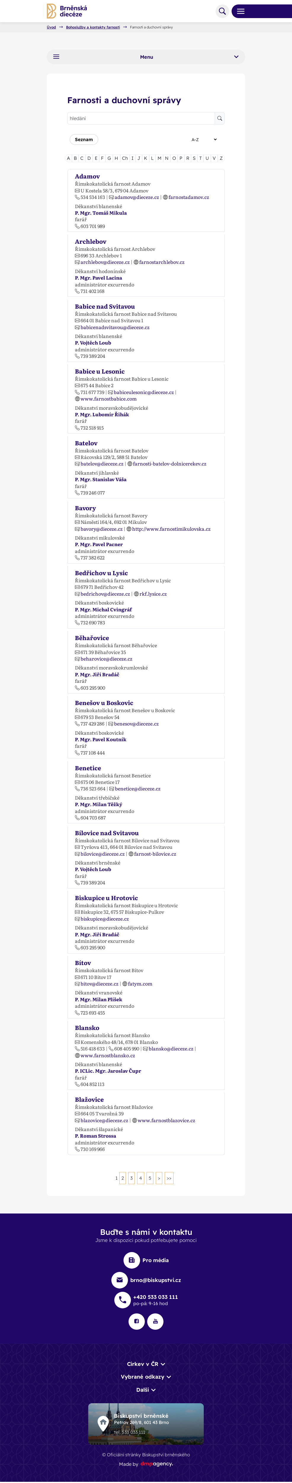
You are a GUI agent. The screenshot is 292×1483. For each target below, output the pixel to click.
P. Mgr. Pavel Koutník (100, 739)
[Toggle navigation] (238, 11)
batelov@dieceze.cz (102, 463)
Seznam (84, 139)
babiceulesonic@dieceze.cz (144, 392)
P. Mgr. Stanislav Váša (100, 479)
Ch (125, 158)
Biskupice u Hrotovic (106, 897)
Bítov (83, 962)
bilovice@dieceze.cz (103, 853)
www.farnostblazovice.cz (166, 1120)
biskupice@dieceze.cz (105, 918)
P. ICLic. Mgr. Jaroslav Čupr (108, 1070)
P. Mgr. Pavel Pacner (99, 544)
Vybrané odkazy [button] (142, 1377)
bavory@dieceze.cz (102, 528)
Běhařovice (92, 637)
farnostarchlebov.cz (161, 262)
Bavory (85, 507)
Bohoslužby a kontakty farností (93, 27)
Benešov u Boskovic (104, 702)
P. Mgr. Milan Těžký (98, 804)
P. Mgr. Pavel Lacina (98, 277)
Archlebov (90, 241)
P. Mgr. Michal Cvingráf (103, 609)
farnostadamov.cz (189, 196)
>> (169, 1178)
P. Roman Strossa (95, 1135)
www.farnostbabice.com (109, 398)
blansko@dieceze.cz (171, 1048)
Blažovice (89, 1099)
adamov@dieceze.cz (137, 196)
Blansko (87, 1027)
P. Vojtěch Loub (93, 342)
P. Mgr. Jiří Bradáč (97, 674)
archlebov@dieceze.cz (105, 262)
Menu (146, 57)
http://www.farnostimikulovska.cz (171, 528)
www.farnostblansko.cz (108, 1055)
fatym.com (140, 983)
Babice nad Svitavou (105, 306)
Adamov (87, 175)
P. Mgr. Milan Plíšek (98, 999)
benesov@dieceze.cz (136, 723)
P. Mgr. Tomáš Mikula (101, 212)
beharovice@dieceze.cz (106, 658)
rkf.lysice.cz (153, 593)
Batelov (86, 442)
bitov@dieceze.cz (99, 983)
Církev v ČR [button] (142, 1364)
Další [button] (142, 1390)
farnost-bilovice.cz (155, 853)
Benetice (88, 767)
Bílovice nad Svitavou (107, 832)
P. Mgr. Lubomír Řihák (102, 414)
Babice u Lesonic (100, 370)
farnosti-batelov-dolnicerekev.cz (169, 463)
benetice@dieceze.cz (138, 788)
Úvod (51, 27)
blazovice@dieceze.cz (104, 1120)
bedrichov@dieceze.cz (105, 593)
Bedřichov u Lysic (101, 572)
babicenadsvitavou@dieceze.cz (115, 327)
